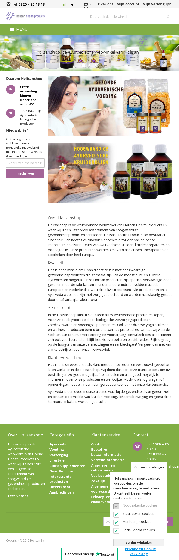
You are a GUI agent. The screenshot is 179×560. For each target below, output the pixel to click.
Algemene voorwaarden (102, 489)
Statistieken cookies (138, 513)
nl (64, 4)
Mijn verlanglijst (156, 4)
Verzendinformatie (107, 459)
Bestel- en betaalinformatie (106, 452)
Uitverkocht (60, 486)
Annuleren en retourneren (103, 468)
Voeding (56, 449)
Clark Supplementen (67, 465)
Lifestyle (57, 460)
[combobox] (130, 16)
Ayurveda (57, 444)
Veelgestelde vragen (109, 475)
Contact (98, 444)
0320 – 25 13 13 (32, 4)
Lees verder (18, 495)
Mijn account (128, 4)
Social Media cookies (139, 529)
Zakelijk (98, 481)
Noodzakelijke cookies (140, 505)
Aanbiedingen (61, 492)
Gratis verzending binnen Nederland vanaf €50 (28, 95)
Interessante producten (60, 479)
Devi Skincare (61, 471)
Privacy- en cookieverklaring (105, 499)
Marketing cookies (137, 521)
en (73, 4)
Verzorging (58, 455)
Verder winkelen (139, 542)
